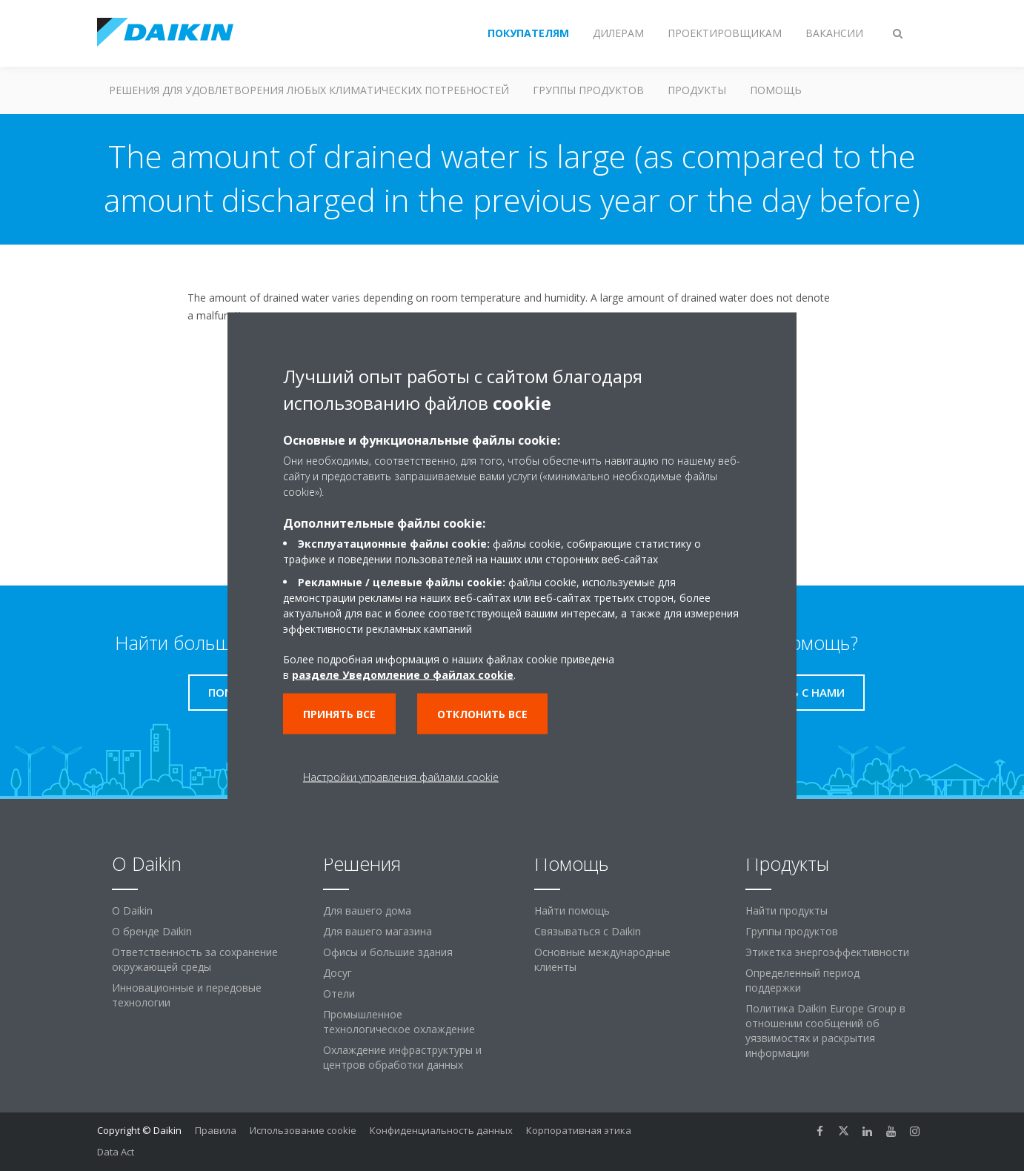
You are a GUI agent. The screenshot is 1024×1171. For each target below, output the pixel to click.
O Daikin (132, 910)
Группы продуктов (588, 90)
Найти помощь (572, 910)
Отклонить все (482, 714)
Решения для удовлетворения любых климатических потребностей (309, 90)
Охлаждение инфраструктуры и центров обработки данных (402, 1057)
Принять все (339, 714)
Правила (215, 1130)
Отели (339, 993)
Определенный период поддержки (802, 980)
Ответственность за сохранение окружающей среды (195, 959)
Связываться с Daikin (587, 931)
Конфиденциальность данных (441, 1130)
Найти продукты (786, 910)
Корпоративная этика (578, 1130)
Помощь (776, 90)
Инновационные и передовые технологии (187, 995)
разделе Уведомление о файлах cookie (402, 675)
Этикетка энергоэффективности (827, 952)
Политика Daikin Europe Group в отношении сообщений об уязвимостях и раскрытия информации (825, 1030)
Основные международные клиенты (602, 959)
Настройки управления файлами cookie (401, 777)
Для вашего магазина (377, 931)
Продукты (697, 90)
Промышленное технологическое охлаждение (399, 1021)
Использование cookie (303, 1130)
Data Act (115, 1151)
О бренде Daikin (152, 931)
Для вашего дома (367, 910)
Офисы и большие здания (388, 952)
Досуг (337, 973)
